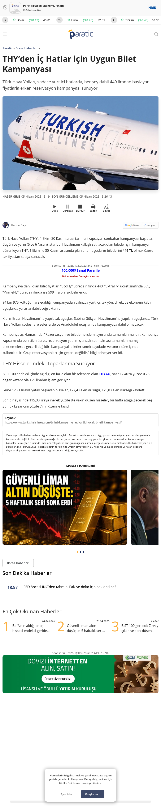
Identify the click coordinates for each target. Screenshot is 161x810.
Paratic (7, 48)
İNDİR (152, 8)
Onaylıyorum (92, 794)
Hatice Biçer (19, 225)
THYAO (104, 374)
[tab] (77, 552)
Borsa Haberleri (27, 48)
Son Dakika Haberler (27, 572)
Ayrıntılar (66, 794)
